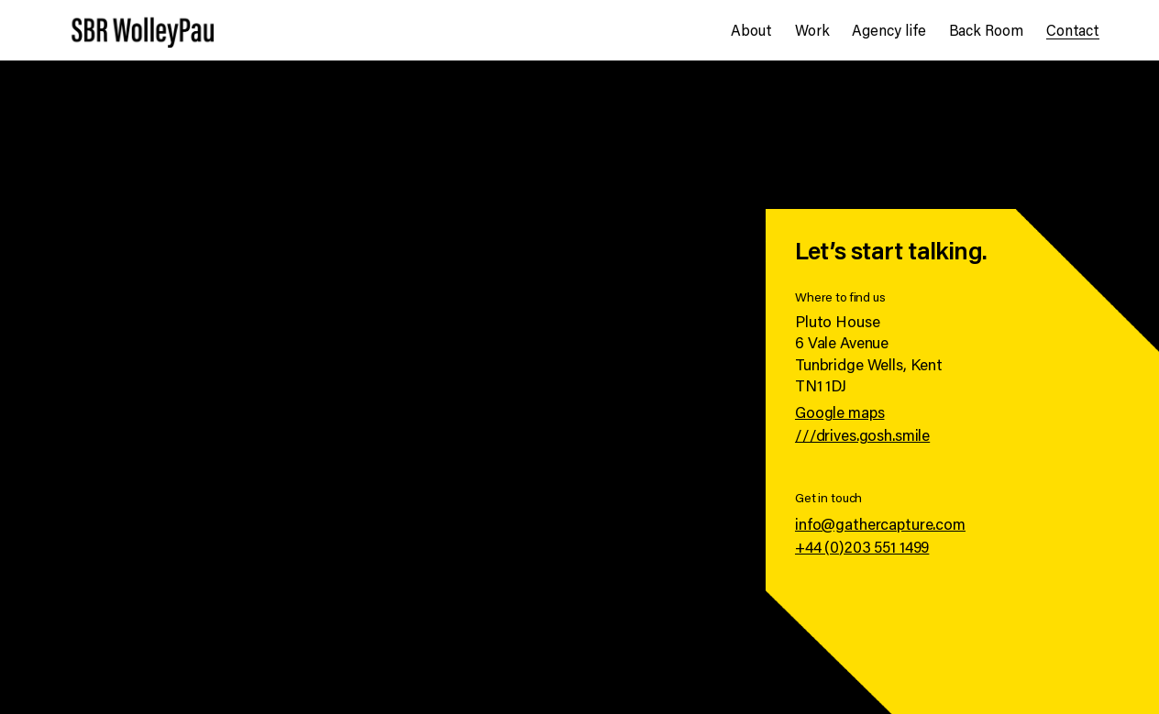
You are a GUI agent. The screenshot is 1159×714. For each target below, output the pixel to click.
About (751, 29)
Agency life (888, 29)
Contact (1072, 29)
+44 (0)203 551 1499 (862, 547)
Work (812, 29)
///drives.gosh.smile (862, 435)
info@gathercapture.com (880, 524)
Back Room (986, 29)
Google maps (840, 412)
